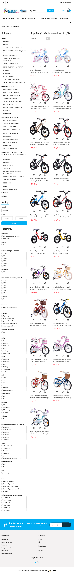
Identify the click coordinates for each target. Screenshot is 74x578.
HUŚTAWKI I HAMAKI (10, 142)
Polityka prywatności (7, 548)
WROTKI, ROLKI (8, 165)
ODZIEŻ (6, 41)
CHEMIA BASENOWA (10, 127)
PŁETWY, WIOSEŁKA (10, 104)
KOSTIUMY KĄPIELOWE (11, 89)
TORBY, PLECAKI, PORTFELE (12, 47)
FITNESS (6, 70)
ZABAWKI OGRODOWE (10, 139)
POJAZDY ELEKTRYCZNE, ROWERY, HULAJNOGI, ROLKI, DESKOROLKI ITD (13, 154)
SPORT (4, 38)
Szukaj (14, 223)
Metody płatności (6, 542)
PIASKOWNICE (8, 136)
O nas (40, 539)
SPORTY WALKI (8, 76)
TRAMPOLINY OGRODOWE (12, 130)
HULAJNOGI (7, 162)
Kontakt (40, 550)
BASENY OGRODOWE (10, 120)
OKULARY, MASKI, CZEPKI (11, 95)
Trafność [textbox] (33, 38)
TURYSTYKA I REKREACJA (11, 79)
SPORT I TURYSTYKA (11, 18)
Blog (39, 542)
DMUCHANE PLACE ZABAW (12, 133)
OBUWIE (6, 44)
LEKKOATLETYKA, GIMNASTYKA (13, 67)
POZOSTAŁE (7, 114)
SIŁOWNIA (7, 73)
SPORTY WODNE (28, 18)
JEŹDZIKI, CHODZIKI (10, 180)
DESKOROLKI (7, 183)
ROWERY (6, 159)
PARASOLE (7, 145)
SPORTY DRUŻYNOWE (10, 56)
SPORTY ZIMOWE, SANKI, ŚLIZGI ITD (14, 82)
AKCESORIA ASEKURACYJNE (12, 101)
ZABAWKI (64, 18)
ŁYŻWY (5, 186)
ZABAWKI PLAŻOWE (10, 98)
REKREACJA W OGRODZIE (47, 18)
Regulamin (4, 539)
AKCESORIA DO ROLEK (10, 189)
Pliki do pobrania (6, 553)
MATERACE (7, 111)
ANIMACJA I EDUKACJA (11, 64)
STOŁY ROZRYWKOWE (10, 148)
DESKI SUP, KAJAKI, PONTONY (13, 108)
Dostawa (4, 545)
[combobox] (40, 38)
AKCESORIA (7, 169)
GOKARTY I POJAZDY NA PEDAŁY (13, 177)
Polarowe (4, 196)
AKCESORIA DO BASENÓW (11, 124)
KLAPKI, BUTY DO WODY (11, 92)
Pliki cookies (5, 551)
